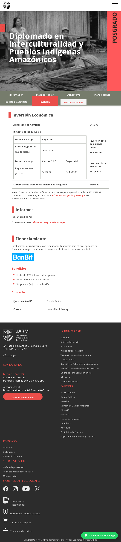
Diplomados (9, 451)
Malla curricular (45, 94)
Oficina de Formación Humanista (76, 372)
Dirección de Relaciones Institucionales (79, 364)
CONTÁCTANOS (12, 364)
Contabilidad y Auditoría (71, 432)
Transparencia (67, 359)
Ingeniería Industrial (70, 418)
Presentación (16, 94)
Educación (65, 410)
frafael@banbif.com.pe (58, 309)
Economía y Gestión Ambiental (74, 405)
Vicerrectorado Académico (73, 350)
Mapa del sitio (10, 476)
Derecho (64, 401)
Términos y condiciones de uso (18, 471)
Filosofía (64, 414)
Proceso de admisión (16, 101)
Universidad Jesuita (69, 342)
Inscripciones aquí (73, 101)
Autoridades (66, 346)
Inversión (45, 101)
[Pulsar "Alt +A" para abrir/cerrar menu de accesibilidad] (3, 28)
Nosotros (64, 337)
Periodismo (65, 423)
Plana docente (102, 94)
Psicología (65, 427)
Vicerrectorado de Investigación (75, 355)
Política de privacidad (13, 467)
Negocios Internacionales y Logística (77, 436)
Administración (67, 392)
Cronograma (73, 94)
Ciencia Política (67, 397)
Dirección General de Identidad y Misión (79, 368)
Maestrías (8, 447)
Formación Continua (12, 456)
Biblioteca (65, 377)
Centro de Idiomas (69, 381)
